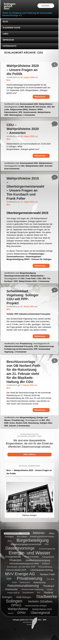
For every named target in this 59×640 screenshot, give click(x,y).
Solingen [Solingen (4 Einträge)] (50, 589)
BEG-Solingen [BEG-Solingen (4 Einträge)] (22, 536)
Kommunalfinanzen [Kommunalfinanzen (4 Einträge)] (45, 567)
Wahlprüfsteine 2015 (27, 281)
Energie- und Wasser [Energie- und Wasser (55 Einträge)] (29, 552)
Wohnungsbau (15, 115)
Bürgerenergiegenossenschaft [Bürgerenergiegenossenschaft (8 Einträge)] (26, 544)
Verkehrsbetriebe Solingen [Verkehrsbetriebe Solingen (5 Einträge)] (36, 606)
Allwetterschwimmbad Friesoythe (18, 346)
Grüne (12, 423)
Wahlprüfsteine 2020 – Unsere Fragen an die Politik (23, 70)
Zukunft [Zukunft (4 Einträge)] (10, 613)
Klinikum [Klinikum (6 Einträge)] (46, 563)
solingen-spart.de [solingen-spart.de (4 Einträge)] (13, 593)
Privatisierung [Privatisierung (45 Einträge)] (29, 578)
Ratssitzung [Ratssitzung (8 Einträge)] (40, 582)
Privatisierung (26, 344)
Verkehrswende (30, 112)
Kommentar (29, 115)
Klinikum (33, 109)
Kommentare (23, 426)
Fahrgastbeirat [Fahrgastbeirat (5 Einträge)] (48, 557)
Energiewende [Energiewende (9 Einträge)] (13, 556)
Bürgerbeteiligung (27, 273)
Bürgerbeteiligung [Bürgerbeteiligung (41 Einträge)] (33, 540)
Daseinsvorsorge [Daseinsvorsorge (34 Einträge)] (20, 548)
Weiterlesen (41, 97)
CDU (49, 107)
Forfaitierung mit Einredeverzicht (18, 349)
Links (5, 34)
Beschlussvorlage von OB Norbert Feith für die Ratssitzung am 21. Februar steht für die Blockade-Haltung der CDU (23, 372)
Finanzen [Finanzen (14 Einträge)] (15, 560)
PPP (35, 349)
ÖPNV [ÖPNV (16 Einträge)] (21, 612)
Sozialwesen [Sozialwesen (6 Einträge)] (28, 592)
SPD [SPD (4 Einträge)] (38, 593)
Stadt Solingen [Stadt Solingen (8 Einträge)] (23, 597)
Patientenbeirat (10, 112)
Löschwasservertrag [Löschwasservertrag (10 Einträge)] (41, 569)
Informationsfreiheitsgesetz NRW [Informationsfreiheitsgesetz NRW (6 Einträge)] (24, 563)
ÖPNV (40, 109)
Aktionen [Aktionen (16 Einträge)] (39, 533)
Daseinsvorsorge (46, 346)
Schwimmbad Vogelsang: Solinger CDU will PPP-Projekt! (23, 297)
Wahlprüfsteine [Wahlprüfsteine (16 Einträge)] (18, 609)
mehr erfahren (29, 454)
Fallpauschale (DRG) (19, 109)
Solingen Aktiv (46, 423)
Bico (8, 80)
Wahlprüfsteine (45, 104)
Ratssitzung (33, 423)
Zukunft (12, 426)
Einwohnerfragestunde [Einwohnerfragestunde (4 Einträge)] (47, 549)
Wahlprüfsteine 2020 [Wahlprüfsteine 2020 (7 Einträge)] (42, 609)
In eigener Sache (11, 28)
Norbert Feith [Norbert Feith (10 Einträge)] (47, 574)
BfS (22, 107)
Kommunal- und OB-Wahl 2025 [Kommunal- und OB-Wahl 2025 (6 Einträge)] (21, 567)
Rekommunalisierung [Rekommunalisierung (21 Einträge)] (23, 586)
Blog (5, 22)
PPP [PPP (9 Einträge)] (9, 579)
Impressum (8, 40)
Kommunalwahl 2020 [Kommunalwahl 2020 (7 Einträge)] (16, 570)
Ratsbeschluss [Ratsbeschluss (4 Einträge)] (25, 582)
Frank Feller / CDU (33, 278)
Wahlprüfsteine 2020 (34, 166)
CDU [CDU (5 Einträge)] (47, 544)
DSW (6, 423)
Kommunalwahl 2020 (29, 104)
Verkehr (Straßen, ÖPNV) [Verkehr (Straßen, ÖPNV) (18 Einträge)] (32, 603)
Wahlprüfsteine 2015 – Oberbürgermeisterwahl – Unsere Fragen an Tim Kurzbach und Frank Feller (25, 188)
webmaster (29, 624)
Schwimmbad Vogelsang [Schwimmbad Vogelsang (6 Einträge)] (32, 589)
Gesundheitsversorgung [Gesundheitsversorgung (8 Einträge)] (38, 560)
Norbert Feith (21, 423)
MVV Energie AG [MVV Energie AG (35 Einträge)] (20, 574)
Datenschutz (9, 46)
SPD (20, 112)
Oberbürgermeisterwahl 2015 (16, 276)
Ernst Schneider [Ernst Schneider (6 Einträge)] (32, 557)
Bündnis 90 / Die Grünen (35, 107)
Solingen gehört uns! (9, 6)
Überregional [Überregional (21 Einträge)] (40, 613)
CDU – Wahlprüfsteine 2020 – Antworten (23, 129)
